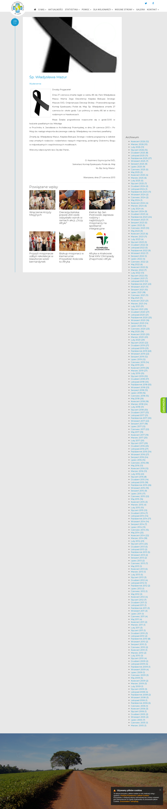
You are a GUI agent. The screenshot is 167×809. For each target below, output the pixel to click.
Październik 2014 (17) (141, 518)
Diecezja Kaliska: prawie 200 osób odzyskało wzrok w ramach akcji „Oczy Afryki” (71, 218)
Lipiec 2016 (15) (138, 460)
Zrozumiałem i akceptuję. (129, 801)
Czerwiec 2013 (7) (139, 563)
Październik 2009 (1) (140, 667)
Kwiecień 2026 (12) (140, 141)
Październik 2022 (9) (141, 250)
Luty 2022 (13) (137, 273)
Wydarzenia (35, 83)
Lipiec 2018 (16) (138, 393)
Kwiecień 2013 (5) (139, 569)
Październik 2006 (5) (141, 703)
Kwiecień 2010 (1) (139, 650)
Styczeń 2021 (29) (139, 309)
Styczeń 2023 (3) (139, 242)
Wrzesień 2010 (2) (139, 641)
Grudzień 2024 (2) (139, 186)
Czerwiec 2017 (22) (140, 429)
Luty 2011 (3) (137, 627)
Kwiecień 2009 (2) (139, 680)
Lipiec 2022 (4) (138, 259)
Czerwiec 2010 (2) (139, 647)
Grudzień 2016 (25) (140, 446)
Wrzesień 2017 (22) (140, 421)
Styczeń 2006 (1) (139, 711)
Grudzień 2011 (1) (139, 602)
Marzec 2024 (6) (139, 205)
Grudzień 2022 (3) (139, 245)
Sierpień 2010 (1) (139, 644)
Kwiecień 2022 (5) (139, 267)
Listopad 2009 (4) (139, 664)
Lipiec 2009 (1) (138, 672)
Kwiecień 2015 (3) (139, 502)
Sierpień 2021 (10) (139, 289)
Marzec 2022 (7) (139, 270)
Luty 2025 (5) (137, 180)
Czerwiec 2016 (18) (140, 463)
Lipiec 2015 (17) (138, 493)
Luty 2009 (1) (137, 686)
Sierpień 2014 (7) (139, 524)
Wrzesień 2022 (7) (139, 253)
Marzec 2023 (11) (139, 236)
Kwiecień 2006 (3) (139, 708)
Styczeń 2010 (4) (139, 658)
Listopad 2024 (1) (139, 189)
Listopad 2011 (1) (139, 605)
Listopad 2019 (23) (140, 348)
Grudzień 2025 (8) (139, 152)
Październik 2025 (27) (141, 158)
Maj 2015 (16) (137, 499)
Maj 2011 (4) (136, 619)
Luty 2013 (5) (137, 574)
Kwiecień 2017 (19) (140, 435)
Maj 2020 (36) (137, 331)
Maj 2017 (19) (137, 432)
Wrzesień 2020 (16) (140, 320)
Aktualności (55, 9)
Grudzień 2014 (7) (139, 513)
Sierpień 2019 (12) (139, 356)
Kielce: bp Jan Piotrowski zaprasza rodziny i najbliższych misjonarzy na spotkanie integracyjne (101, 220)
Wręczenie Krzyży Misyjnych (40, 213)
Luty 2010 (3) (137, 655)
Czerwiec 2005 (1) (139, 722)
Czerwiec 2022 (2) (139, 261)
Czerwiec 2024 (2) (139, 197)
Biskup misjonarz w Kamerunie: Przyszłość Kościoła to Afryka (71, 257)
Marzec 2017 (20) (139, 437)
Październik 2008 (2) (141, 694)
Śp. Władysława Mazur (48, 77)
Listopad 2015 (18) (139, 482)
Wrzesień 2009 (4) (140, 669)
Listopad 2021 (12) (139, 281)
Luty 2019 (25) (137, 373)
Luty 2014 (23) (137, 541)
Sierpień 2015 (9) (139, 490)
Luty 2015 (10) (137, 507)
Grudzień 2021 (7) (139, 278)
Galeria (140, 9)
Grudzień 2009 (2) (139, 661)
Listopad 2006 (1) (139, 700)
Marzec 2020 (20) (139, 337)
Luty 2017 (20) (137, 440)
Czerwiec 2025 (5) (139, 169)
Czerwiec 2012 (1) (139, 591)
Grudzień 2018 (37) (140, 379)
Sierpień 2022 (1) (139, 256)
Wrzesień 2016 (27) (140, 454)
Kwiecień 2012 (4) (139, 597)
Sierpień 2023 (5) (139, 222)
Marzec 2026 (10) (139, 144)
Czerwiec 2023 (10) (140, 228)
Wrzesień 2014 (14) (140, 521)
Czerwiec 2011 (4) (139, 616)
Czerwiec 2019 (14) (140, 362)
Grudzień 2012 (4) (139, 580)
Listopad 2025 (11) (139, 155)
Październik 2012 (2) (140, 585)
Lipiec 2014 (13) (138, 527)
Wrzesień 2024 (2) (139, 194)
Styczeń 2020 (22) (139, 342)
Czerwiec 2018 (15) (140, 396)
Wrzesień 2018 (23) (140, 387)
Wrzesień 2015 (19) (140, 488)
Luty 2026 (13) (137, 147)
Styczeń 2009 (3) (139, 689)
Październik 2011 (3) (140, 608)
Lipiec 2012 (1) (137, 588)
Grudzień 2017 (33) (140, 412)
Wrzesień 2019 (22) (140, 354)
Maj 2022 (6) (137, 264)
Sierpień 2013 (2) (139, 558)
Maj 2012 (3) (136, 594)
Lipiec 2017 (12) (138, 426)
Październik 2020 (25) (141, 317)
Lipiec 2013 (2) (138, 560)
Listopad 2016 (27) (139, 449)
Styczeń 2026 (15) (139, 150)
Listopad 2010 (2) (139, 636)
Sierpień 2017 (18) (139, 423)
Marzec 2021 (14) (139, 303)
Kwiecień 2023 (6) (139, 233)
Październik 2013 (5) (140, 552)
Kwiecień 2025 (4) (139, 175)
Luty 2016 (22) (137, 474)
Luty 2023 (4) (137, 239)
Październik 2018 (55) (141, 384)
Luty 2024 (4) (137, 208)
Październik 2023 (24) (141, 217)
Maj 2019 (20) (137, 365)
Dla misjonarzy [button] (103, 9)
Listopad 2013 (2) (139, 549)
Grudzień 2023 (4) (139, 214)
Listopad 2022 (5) (139, 247)
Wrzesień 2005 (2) (139, 717)
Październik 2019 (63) (141, 351)
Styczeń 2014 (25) (139, 544)
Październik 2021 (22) (141, 284)
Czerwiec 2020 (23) (140, 328)
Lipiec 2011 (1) (137, 613)
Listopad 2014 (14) (139, 516)
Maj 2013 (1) (136, 566)
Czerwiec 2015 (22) (140, 496)
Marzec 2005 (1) (138, 725)
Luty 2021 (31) (137, 306)
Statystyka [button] (72, 9)
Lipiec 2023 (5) (138, 225)
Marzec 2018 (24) (139, 404)
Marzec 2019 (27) (139, 370)
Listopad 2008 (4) (139, 692)
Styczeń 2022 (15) (139, 275)
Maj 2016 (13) (137, 465)
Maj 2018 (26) (137, 398)
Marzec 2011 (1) (138, 625)
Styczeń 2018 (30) (139, 409)
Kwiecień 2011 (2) (139, 622)
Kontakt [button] (153, 9)
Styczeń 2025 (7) (139, 183)
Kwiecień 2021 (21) (139, 300)
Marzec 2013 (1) (138, 571)
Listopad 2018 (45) (140, 382)
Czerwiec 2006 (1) (139, 706)
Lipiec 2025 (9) (138, 166)
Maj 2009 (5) (137, 678)
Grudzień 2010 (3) (139, 633)
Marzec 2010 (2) (138, 653)
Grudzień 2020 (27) (140, 312)
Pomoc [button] (86, 9)
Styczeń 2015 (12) (139, 510)
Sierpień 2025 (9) (139, 164)
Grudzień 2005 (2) (139, 714)
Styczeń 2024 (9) (139, 211)
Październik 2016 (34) (141, 451)
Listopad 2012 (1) (139, 583)
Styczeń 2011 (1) (138, 630)
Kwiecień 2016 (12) (139, 468)
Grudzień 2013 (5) (139, 546)
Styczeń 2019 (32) (139, 376)
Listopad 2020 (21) (140, 315)
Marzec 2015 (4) (138, 504)
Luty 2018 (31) (137, 407)
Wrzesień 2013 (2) (139, 555)
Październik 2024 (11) (141, 192)
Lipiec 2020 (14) (138, 326)
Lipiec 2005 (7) (138, 720)
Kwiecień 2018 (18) (140, 401)
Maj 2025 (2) (137, 172)
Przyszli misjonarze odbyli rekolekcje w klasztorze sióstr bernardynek (41, 257)
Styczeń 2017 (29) (139, 443)
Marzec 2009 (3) (139, 683)
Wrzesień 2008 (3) (140, 697)
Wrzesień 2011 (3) (139, 611)
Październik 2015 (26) (141, 485)
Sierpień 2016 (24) (139, 457)
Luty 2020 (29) (138, 340)
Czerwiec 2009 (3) (140, 675)
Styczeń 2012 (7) (139, 600)
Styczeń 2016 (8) (139, 477)
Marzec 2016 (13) (139, 471)
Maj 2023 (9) (137, 231)
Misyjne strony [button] (124, 9)
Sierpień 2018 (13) (139, 390)
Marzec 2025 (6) (139, 178)
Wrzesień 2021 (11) (139, 286)
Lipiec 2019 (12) (138, 359)
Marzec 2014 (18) (139, 538)
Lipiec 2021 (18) (138, 292)
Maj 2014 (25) (137, 532)
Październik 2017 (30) (141, 418)
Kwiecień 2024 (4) (139, 203)
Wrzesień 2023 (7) (139, 219)
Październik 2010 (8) (140, 638)
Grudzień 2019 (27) (140, 345)
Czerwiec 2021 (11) (139, 295)
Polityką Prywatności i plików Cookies (135, 795)
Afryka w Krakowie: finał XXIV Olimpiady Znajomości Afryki (101, 256)
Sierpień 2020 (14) (139, 323)
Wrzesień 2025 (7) (139, 161)
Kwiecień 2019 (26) (140, 368)
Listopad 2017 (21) (139, 415)
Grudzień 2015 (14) (140, 479)
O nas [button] (42, 9)
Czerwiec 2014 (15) (140, 530)
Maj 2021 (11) (137, 298)
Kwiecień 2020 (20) (140, 334)
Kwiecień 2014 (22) (140, 535)
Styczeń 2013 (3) (139, 577)
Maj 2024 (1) (136, 200)
